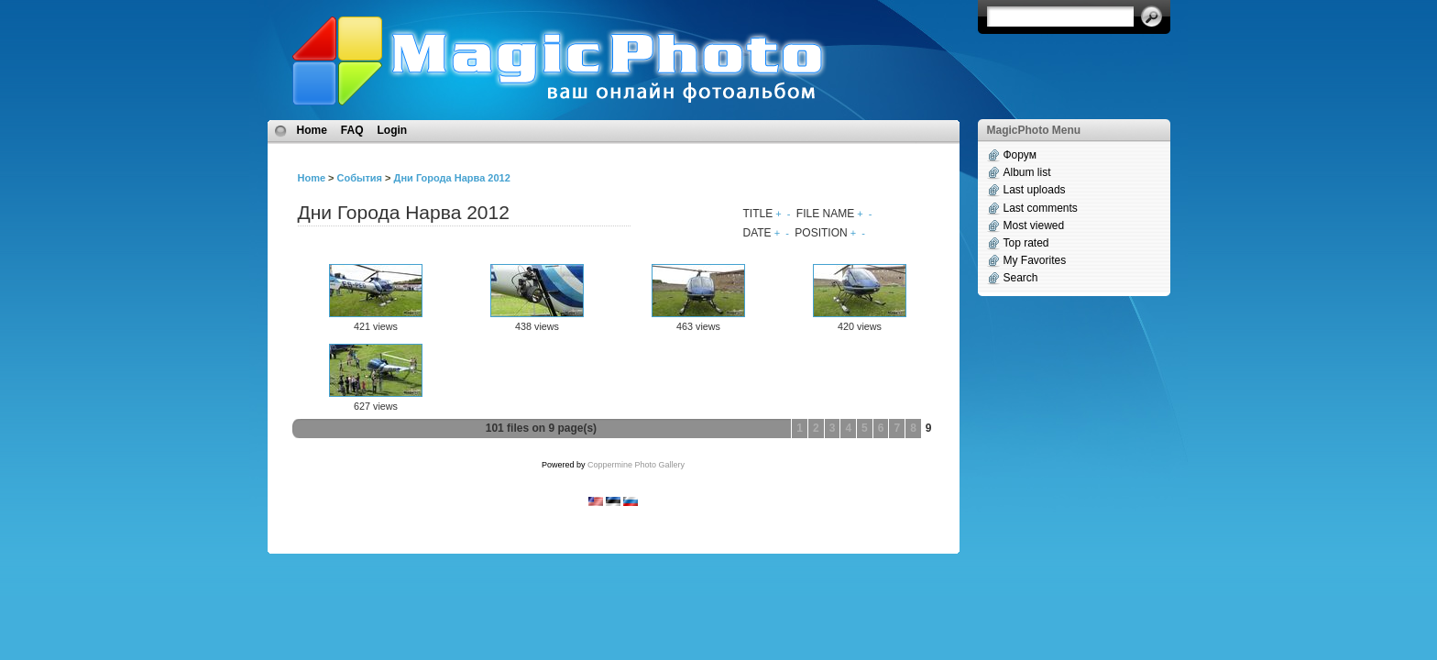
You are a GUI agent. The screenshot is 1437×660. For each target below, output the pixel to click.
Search (1021, 277)
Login (393, 130)
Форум (1020, 154)
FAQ (352, 130)
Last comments (1041, 208)
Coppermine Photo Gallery (636, 464)
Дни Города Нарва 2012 (452, 177)
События (359, 177)
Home (312, 130)
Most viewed (1034, 225)
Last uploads (1035, 189)
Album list (1027, 172)
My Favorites (1035, 260)
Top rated (1026, 242)
